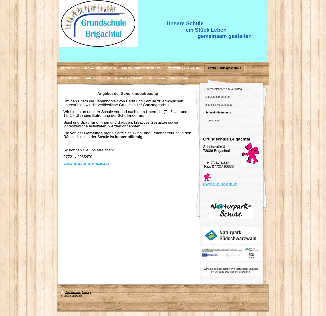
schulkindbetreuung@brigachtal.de (86, 163)
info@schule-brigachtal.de (220, 184)
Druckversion (71, 292)
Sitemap (86, 292)
